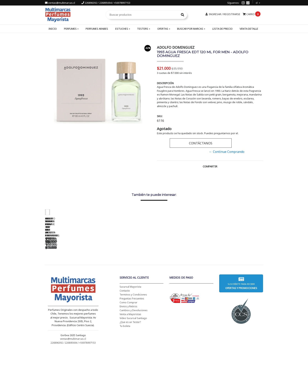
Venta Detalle (249, 28)
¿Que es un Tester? (130, 350)
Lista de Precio (222, 28)
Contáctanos (200, 143)
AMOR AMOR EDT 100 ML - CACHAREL (237, 269)
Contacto (125, 319)
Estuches (121, 28)
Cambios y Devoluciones (134, 338)
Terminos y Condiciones (133, 323)
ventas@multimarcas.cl (60, 3)
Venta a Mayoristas (130, 342)
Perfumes (70, 28)
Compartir (210, 166)
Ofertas (162, 28)
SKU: (159, 116)
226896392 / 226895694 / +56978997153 (106, 3)
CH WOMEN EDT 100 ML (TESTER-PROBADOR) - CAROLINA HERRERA (72, 270)
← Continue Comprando (226, 152)
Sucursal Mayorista (130, 315)
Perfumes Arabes (97, 28)
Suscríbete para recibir (241, 311)
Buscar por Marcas (190, 28)
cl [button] (257, 2)
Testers (142, 28)
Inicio (53, 28)
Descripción (165, 83)
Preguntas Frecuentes (132, 326)
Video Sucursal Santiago (133, 346)
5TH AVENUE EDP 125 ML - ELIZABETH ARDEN (182, 269)
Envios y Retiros (128, 334)
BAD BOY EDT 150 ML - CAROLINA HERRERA (127, 269)
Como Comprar (128, 330)
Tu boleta (125, 354)
